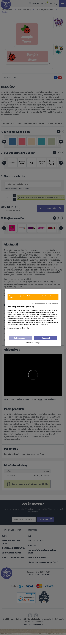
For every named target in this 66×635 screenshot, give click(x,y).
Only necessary (20, 338)
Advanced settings (33, 342)
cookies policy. (25, 328)
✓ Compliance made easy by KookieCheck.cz (43, 303)
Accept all (46, 338)
